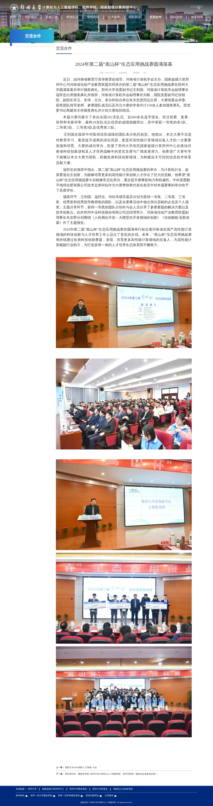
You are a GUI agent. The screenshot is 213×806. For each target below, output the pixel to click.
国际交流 (33, 55)
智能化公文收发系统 (123, 789)
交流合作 (155, 18)
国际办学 (176, 18)
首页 (13, 18)
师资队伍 (72, 18)
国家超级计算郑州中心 (53, 789)
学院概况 (31, 18)
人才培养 (114, 18)
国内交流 (33, 47)
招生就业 (135, 18)
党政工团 (52, 18)
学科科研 (93, 18)
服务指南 (197, 18)
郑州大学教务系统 (78, 789)
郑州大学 (32, 789)
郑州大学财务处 (100, 789)
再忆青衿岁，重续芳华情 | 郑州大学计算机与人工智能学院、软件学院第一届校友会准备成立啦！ (111, 774)
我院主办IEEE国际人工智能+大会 (81, 767)
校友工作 (33, 64)
